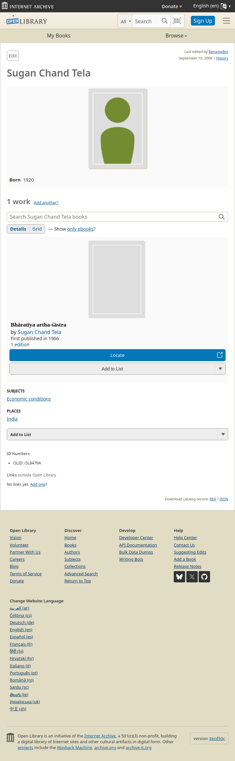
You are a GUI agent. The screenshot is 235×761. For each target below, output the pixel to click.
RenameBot (218, 51)
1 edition (20, 344)
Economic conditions (29, 399)
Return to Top (78, 581)
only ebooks (80, 229)
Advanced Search (81, 574)
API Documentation (138, 545)
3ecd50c (217, 738)
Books (70, 545)
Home (70, 537)
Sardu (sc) (19, 687)
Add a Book (185, 559)
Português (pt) (24, 673)
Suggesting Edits (190, 552)
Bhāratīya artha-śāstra (38, 324)
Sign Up (203, 20)
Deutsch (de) (22, 622)
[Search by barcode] (177, 20)
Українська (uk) (25, 701)
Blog (14, 566)
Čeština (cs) (21, 615)
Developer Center (136, 537)
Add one (37, 484)
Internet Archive (100, 736)
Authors (72, 552)
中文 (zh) (18, 709)
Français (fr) (21, 644)
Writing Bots (131, 559)
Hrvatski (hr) (22, 658)
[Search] (146, 20)
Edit (13, 56)
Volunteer (19, 545)
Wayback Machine (74, 747)
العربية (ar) (19, 608)
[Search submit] (164, 20)
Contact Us (184, 545)
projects (25, 747)
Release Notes (187, 566)
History (222, 58)
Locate (117, 355)
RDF (213, 498)
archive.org (105, 747)
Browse (152, 35)
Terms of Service (25, 574)
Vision (15, 537)
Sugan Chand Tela (39, 332)
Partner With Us (25, 552)
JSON (224, 498)
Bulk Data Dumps (136, 552)
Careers (17, 559)
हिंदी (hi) (16, 651)
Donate (172, 6)
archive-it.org (139, 747)
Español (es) (21, 637)
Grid (37, 229)
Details (18, 229)
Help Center (185, 537)
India (12, 419)
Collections (75, 566)
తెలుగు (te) (19, 694)
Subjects (73, 559)
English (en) (21, 629)
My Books (59, 35)
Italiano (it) (20, 666)
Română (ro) (22, 680)
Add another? (46, 202)
